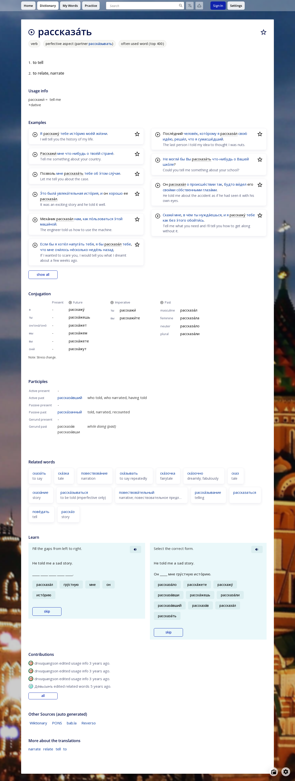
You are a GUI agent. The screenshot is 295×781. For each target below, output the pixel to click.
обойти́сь (195, 220)
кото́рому (208, 133)
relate (48, 748)
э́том (103, 173)
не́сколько (79, 249)
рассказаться (244, 492)
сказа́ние (40, 492)
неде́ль (95, 249)
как (85, 218)
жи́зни (101, 133)
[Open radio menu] (273, 771)
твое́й (95, 153)
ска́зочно (195, 473)
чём (189, 214)
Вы (188, 158)
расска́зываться (74, 492)
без (172, 220)
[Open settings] (285, 771)
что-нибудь (75, 153)
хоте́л (63, 244)
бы (51, 244)
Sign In (218, 5)
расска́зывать (100, 43)
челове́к (191, 133)
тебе (64, 133)
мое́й (90, 133)
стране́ (107, 153)
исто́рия (91, 193)
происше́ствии (203, 184)
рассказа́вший (70, 397)
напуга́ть (77, 244)
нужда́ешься (210, 214)
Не (165, 158)
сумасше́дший (210, 139)
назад (108, 249)
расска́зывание (208, 492)
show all (43, 274)
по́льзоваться (101, 218)
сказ (235, 473)
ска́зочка (167, 473)
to (65, 748)
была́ (51, 193)
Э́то (43, 193)
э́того (181, 220)
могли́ (174, 158)
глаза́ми (210, 189)
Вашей (243, 158)
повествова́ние (94, 473)
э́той (118, 218)
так (219, 184)
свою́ (242, 133)
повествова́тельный (136, 492)
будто (229, 184)
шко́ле (168, 164)
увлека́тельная (70, 193)
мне (60, 153)
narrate (34, 748)
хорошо (116, 193)
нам (77, 218)
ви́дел (241, 184)
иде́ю (168, 139)
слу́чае (114, 173)
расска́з (68, 511)
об (96, 173)
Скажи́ (168, 214)
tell (58, 748)
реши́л (180, 139)
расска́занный (70, 411)
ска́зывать (129, 473)
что (43, 249)
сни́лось (62, 249)
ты (196, 214)
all (43, 696)
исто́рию (77, 133)
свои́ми (169, 189)
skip (47, 611)
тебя (90, 244)
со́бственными (189, 189)
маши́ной (48, 224)
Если (44, 244)
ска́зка (63, 473)
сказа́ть (39, 473)
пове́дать (41, 511)
